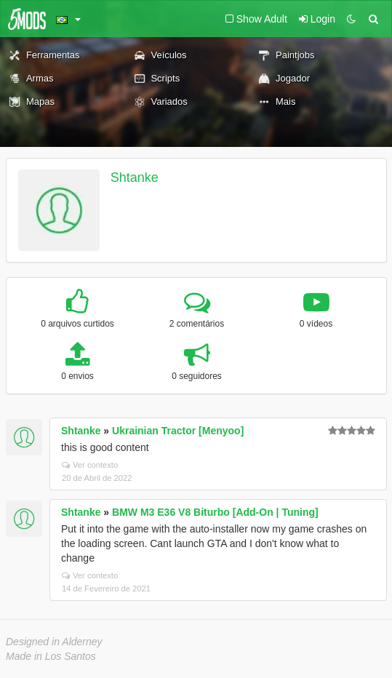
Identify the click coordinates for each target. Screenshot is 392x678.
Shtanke (135, 177)
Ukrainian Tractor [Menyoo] (178, 430)
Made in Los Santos (51, 656)
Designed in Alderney (54, 641)
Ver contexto (90, 464)
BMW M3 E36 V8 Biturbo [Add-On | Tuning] (215, 512)
